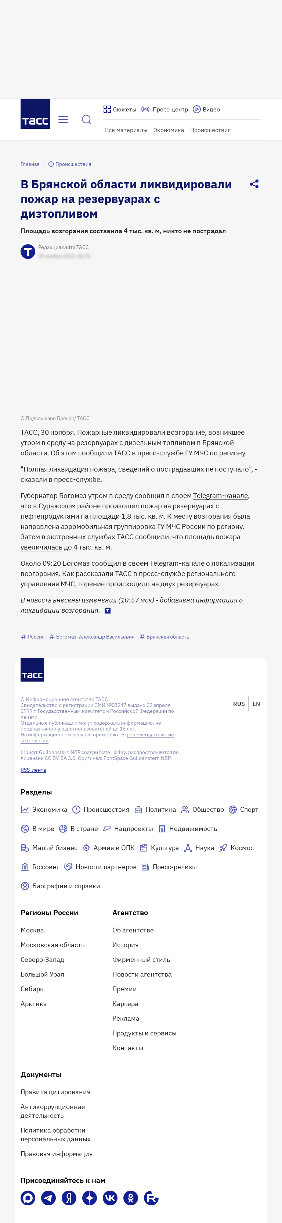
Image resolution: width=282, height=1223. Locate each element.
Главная (30, 164)
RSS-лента (33, 770)
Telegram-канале (220, 495)
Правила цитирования (56, 1092)
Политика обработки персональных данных (56, 1134)
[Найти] (86, 119)
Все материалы (126, 130)
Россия (32, 636)
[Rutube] (151, 1198)
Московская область (52, 945)
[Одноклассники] (130, 1198)
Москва (32, 930)
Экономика (168, 130)
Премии (124, 989)
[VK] (110, 1198)
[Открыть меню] (63, 119)
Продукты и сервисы (144, 1033)
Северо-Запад (42, 959)
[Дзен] (89, 1198)
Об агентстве (133, 930)
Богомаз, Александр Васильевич (92, 636)
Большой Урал (42, 974)
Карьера (125, 1003)
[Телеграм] (48, 1198)
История (125, 945)
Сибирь (32, 989)
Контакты (127, 1048)
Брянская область (164, 636)
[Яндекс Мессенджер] (69, 1198)
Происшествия (210, 130)
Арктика (34, 1003)
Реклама (126, 1018)
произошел (120, 505)
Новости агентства (142, 974)
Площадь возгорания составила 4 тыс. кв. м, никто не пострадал (123, 231)
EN (256, 703)
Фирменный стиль (141, 959)
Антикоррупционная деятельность (53, 1111)
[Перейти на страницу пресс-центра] (164, 109)
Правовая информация (57, 1153)
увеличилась (41, 547)
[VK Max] (28, 1198)
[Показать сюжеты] (120, 109)
